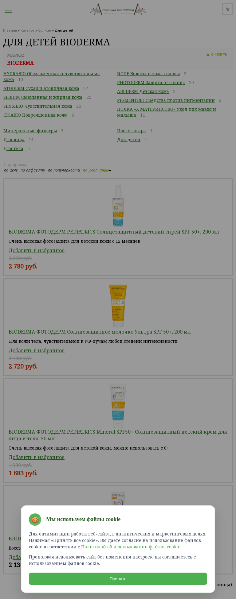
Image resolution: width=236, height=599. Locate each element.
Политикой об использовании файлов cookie (130, 547)
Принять (118, 578)
